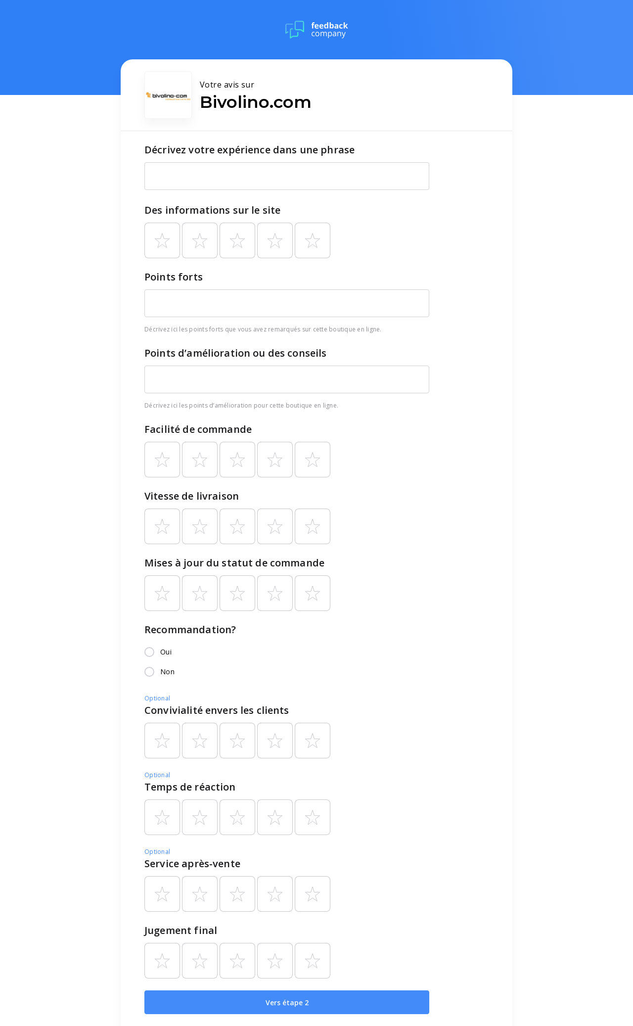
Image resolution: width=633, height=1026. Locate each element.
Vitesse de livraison (191, 496)
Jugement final (180, 930)
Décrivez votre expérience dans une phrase (249, 149)
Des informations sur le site (212, 210)
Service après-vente (192, 863)
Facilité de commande (198, 429)
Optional (157, 698)
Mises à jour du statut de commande (234, 562)
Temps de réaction (190, 786)
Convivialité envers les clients (216, 710)
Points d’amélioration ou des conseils (235, 353)
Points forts (173, 276)
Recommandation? (190, 629)
